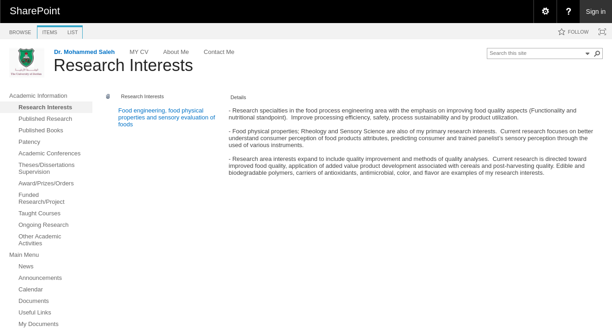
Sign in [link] (596, 11)
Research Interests (123, 65)
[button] (597, 53)
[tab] (20, 30)
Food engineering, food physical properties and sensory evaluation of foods (166, 117)
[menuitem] (545, 11)
